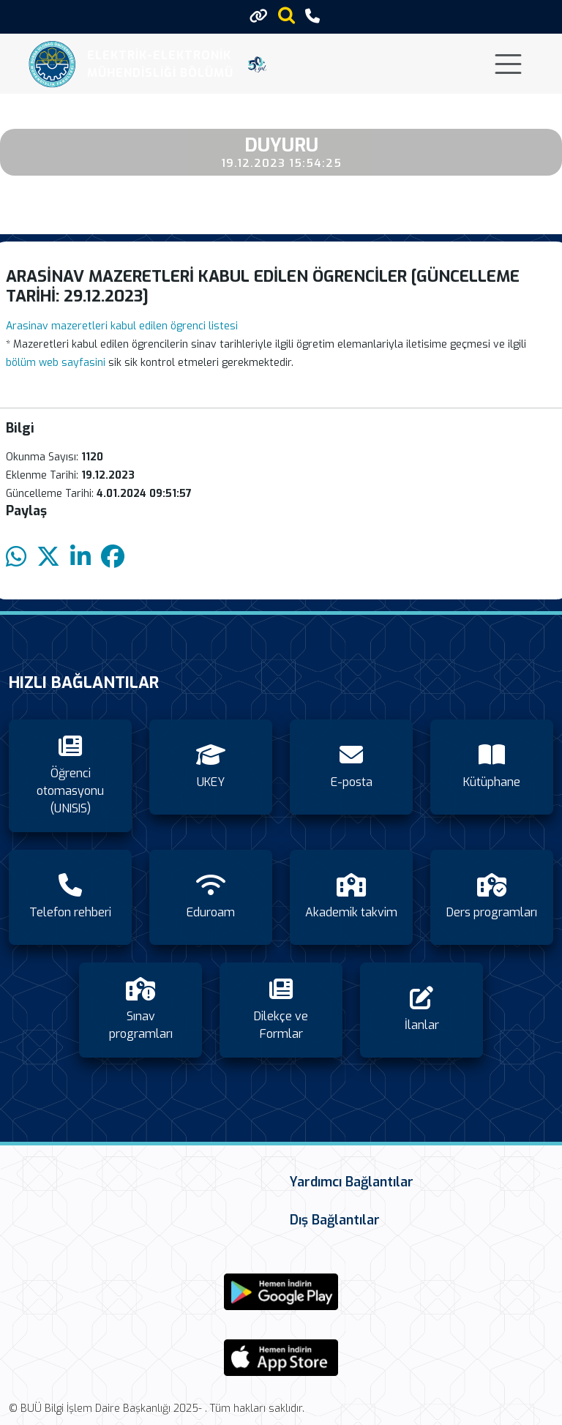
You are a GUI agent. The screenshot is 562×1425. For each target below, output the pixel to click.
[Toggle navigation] (508, 64)
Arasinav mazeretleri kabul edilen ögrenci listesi (122, 326)
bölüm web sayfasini (55, 363)
